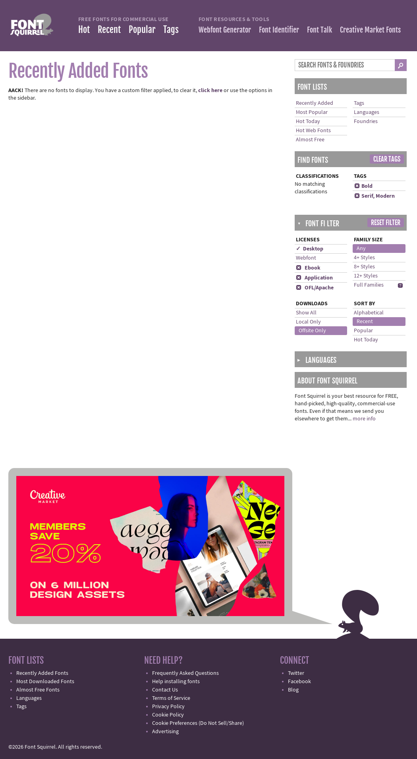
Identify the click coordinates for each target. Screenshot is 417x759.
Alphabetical (369, 312)
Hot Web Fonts (313, 130)
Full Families (369, 285)
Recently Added (314, 103)
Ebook (308, 268)
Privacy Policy (168, 706)
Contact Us (165, 690)
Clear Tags (386, 159)
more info (364, 418)
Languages (366, 112)
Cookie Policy (168, 715)
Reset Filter (385, 223)
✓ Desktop (309, 249)
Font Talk (319, 29)
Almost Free (310, 139)
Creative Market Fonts (370, 29)
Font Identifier (279, 29)
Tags (171, 29)
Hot (84, 29)
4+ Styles (364, 257)
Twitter (296, 673)
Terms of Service (171, 698)
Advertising (165, 731)
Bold (363, 186)
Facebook (299, 681)
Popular (142, 29)
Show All (306, 312)
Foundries (366, 121)
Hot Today (308, 121)
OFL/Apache (315, 288)
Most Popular (312, 112)
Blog (293, 690)
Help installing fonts (176, 681)
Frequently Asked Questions (185, 673)
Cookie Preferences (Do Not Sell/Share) (198, 723)
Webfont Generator (225, 29)
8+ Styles (364, 266)
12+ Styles (366, 275)
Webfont (306, 258)
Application (314, 278)
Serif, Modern (374, 196)
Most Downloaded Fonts (45, 681)
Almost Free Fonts (38, 690)
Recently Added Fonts (42, 673)
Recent (109, 29)
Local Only (308, 322)
